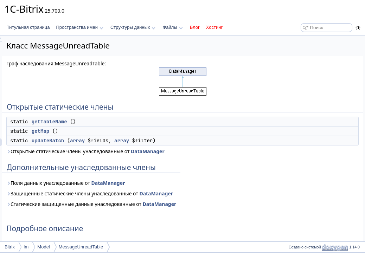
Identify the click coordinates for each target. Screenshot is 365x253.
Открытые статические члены (316, 39)
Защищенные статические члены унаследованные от (177, 193)
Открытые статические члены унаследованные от (173, 151)
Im (26, 246)
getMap (128, 131)
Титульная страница (28, 27)
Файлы (172, 27)
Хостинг (214, 27)
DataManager (235, 151)
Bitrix (10, 246)
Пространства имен (79, 27)
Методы (294, 85)
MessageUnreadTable (81, 246)
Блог (195, 27)
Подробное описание (307, 78)
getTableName (137, 121)
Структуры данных (132, 27)
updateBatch (136, 140)
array (165, 140)
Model (43, 246)
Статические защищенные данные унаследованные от (179, 204)
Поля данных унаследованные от (153, 183)
